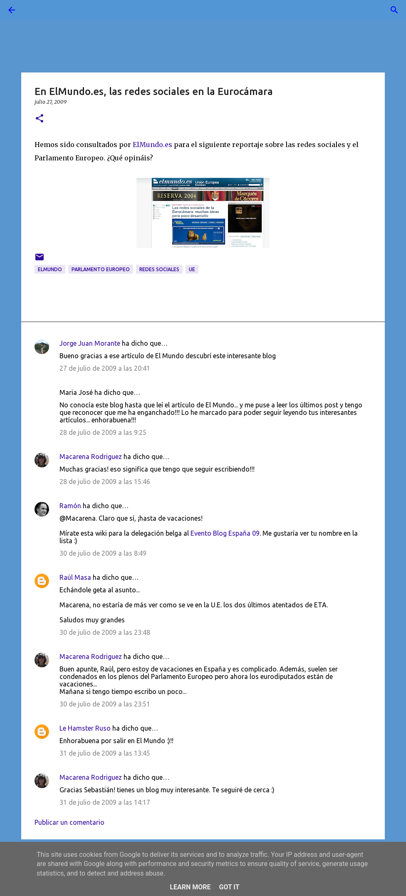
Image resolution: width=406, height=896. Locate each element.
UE (192, 269)
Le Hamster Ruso (85, 728)
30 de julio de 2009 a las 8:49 (102, 553)
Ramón (70, 505)
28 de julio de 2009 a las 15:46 (104, 481)
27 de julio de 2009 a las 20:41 (104, 368)
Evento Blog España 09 (225, 533)
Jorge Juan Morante (89, 343)
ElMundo (50, 269)
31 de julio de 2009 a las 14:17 (104, 802)
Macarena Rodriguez (90, 456)
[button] (40, 119)
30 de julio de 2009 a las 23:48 (104, 632)
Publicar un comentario (69, 822)
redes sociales (159, 269)
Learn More (190, 887)
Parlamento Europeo (101, 269)
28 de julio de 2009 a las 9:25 (102, 432)
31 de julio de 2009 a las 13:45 (104, 753)
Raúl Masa (75, 577)
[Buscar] (35, 10)
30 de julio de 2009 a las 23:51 (104, 704)
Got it (229, 887)
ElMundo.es (152, 144)
